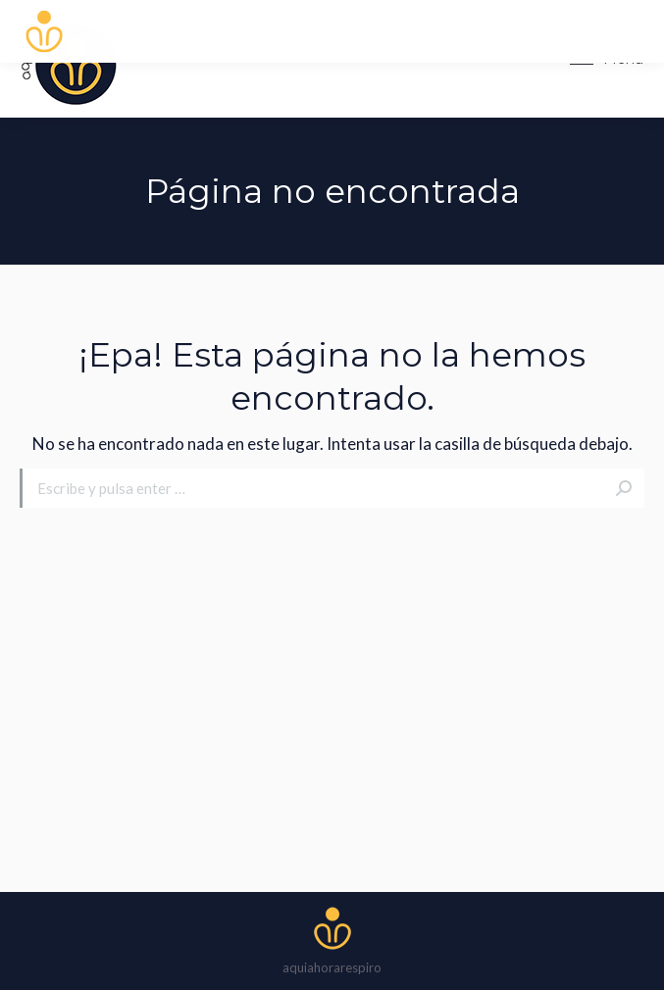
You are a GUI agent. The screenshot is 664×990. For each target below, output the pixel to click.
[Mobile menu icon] (606, 59)
